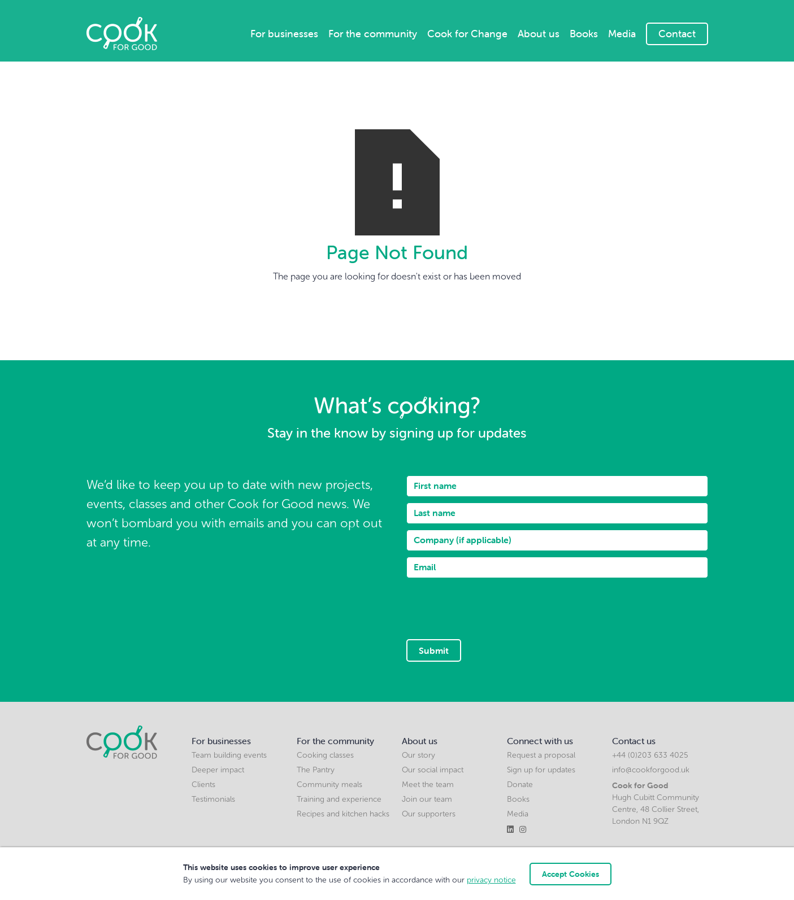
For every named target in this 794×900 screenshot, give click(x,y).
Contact (677, 33)
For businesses (284, 33)
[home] (121, 33)
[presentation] (492, 606)
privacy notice (491, 880)
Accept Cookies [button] (570, 874)
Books (584, 33)
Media (622, 33)
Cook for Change (467, 33)
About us (538, 33)
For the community (372, 33)
